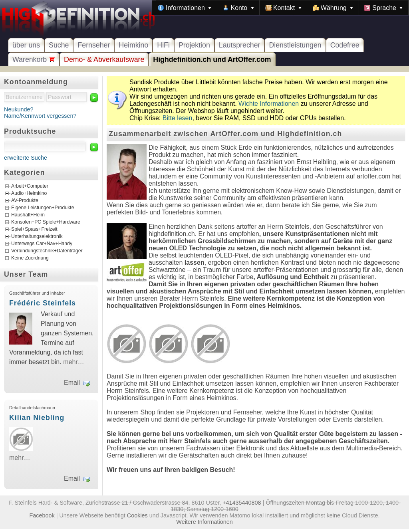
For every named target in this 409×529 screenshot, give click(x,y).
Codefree (344, 45)
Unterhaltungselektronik (37, 237)
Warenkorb (33, 59)
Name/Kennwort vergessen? (40, 116)
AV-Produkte (24, 201)
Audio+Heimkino (29, 193)
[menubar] (280, 7)
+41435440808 (241, 502)
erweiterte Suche (25, 158)
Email (72, 382)
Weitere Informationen (204, 522)
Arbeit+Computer (29, 186)
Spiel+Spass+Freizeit (34, 229)
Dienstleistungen (295, 45)
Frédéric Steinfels (42, 303)
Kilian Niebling (36, 418)
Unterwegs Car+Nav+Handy (41, 244)
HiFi (163, 45)
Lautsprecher (239, 45)
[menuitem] (184, 7)
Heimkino (133, 45)
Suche (59, 45)
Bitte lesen (178, 118)
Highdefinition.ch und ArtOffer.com (212, 59)
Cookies (137, 515)
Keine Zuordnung (30, 258)
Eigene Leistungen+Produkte (42, 208)
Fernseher (93, 45)
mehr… (73, 362)
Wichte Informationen (268, 103)
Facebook (42, 515)
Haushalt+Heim (28, 215)
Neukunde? (19, 109)
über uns (26, 45)
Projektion (194, 45)
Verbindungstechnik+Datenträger (47, 251)
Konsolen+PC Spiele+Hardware (45, 222)
